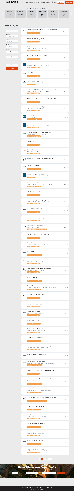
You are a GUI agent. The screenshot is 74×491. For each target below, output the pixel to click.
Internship (39, 40)
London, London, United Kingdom (45, 187)
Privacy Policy (41, 483)
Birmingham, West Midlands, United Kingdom (47, 388)
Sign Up (61, 2)
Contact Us (49, 487)
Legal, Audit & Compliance (33, 129)
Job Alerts (38, 2)
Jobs (27, 2)
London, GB (38, 31)
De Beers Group (30, 162)
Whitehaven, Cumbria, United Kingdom (45, 257)
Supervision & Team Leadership (34, 138)
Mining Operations (31, 85)
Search (12, 68)
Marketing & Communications (34, 33)
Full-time (33, 31)
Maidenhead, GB (42, 266)
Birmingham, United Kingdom (44, 196)
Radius (7, 54)
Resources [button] (48, 2)
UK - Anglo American (31, 40)
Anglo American (30, 110)
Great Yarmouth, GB (45, 344)
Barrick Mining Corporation (32, 66)
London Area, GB (44, 169)
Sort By (7, 62)
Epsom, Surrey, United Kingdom (44, 92)
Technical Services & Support (33, 41)
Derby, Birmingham (42, 48)
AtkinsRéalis (29, 48)
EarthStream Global (31, 75)
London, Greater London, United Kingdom (46, 369)
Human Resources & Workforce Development (37, 233)
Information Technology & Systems (35, 120)
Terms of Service (47, 483)
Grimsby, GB (43, 423)
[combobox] (12, 36)
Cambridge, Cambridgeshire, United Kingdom (47, 145)
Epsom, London (41, 362)
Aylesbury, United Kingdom (43, 432)
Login (55, 2)
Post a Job (69, 2)
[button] (71, 14)
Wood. (28, 231)
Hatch (28, 153)
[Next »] (51, 467)
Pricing (43, 2)
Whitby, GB (41, 309)
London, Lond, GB (34, 153)
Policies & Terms (42, 487)
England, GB (43, 136)
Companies (32, 2)
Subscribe (61, 481)
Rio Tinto (29, 31)
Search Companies (29, 487)
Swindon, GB (43, 75)
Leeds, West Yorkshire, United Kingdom (46, 213)
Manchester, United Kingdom (44, 101)
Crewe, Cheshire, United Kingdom (44, 397)
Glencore (29, 283)
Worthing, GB (38, 231)
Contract (37, 75)
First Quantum (30, 83)
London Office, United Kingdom (45, 83)
